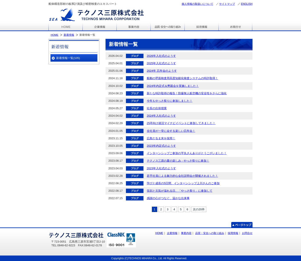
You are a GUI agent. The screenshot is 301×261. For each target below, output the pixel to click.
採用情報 (233, 233)
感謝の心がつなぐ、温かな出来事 (168, 198)
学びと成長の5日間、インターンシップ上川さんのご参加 (183, 183)
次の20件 (198, 209)
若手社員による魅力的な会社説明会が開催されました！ (182, 175)
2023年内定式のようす (161, 145)
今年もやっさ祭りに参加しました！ (169, 100)
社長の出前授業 (157, 108)
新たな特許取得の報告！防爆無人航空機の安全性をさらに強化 (187, 93)
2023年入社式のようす (161, 168)
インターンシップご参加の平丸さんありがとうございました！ (187, 153)
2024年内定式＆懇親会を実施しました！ (173, 86)
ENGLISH (247, 3)
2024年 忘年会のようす (162, 70)
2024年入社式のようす (161, 115)
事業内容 (186, 233)
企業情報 (172, 233)
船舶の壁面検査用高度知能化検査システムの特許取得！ (182, 78)
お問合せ (247, 233)
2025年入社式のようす (161, 63)
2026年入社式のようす (161, 55)
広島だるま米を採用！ (161, 138)
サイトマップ (227, 3)
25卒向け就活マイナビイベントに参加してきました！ (181, 123)
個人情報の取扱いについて (197, 3)
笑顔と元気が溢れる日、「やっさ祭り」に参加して (179, 190)
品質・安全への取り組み (209, 233)
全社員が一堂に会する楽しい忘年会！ (171, 130)
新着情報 (69, 34)
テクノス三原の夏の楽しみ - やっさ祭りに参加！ (178, 160)
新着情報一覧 (68, 58)
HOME (54, 34)
